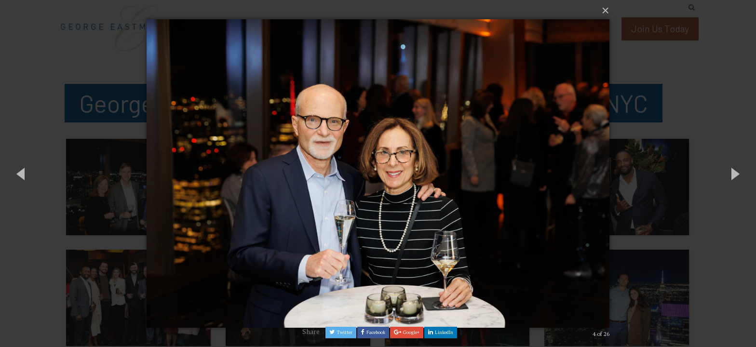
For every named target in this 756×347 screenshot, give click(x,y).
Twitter (340, 332)
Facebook (373, 332)
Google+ (406, 332)
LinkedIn (440, 332)
